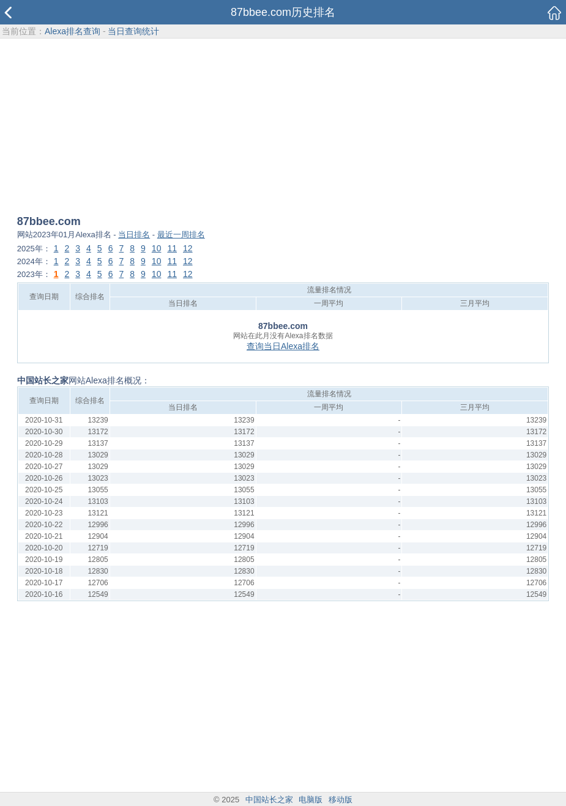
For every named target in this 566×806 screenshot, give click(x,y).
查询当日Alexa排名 (283, 346)
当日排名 (134, 234)
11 (172, 248)
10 (157, 248)
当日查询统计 (133, 31)
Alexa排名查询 (72, 31)
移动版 (340, 799)
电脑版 (310, 799)
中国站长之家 (269, 799)
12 (188, 248)
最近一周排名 (181, 234)
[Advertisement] (283, 127)
